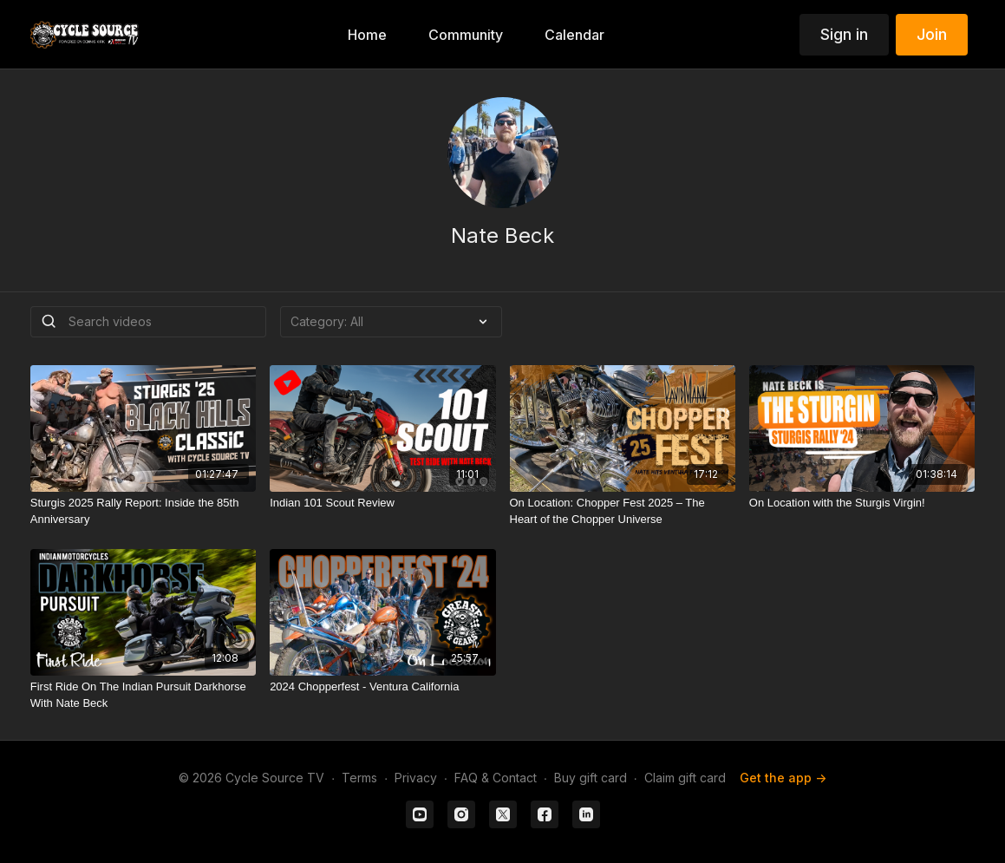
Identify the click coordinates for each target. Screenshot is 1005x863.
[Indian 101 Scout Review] (382, 503)
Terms (359, 777)
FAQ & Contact (495, 777)
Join (932, 34)
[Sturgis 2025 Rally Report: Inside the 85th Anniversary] (143, 511)
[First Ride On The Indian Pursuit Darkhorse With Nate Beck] (143, 695)
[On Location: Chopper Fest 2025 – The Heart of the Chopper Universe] (622, 511)
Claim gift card (685, 777)
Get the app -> (783, 777)
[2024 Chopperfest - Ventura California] (382, 687)
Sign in (844, 34)
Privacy (416, 777)
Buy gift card (590, 777)
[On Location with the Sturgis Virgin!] (862, 503)
